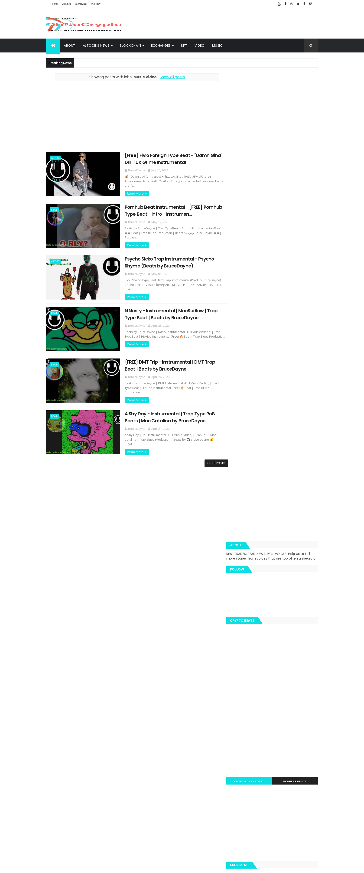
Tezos (295, 711)
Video (200, 45)
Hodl (289, 719)
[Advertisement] (233, 23)
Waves (241, 744)
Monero (253, 711)
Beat (54, 209)
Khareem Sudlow (114, 867)
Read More (131, 193)
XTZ (300, 719)
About (66, 4)
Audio (55, 158)
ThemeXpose (165, 867)
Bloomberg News (248, 736)
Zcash (255, 744)
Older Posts (213, 461)
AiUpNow (148, 867)
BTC (276, 663)
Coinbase (243, 671)
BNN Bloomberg (278, 728)
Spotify (276, 679)
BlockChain (130, 45)
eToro (274, 695)
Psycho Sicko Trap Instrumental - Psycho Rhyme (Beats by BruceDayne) (165, 261)
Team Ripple (267, 687)
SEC (267, 711)
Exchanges (161, 45)
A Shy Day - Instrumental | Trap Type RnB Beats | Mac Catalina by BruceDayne (165, 415)
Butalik (300, 695)
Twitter (241, 719)
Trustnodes (255, 695)
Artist (55, 260)
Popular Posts (297, 387)
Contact (81, 4)
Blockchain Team (248, 703)
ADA (286, 695)
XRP (264, 663)
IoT (268, 736)
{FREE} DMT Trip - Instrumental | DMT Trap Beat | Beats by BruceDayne (165, 364)
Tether (280, 711)
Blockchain (302, 671)
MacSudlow (244, 679)
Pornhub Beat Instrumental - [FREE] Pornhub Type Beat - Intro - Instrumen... (169, 210)
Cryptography (246, 663)
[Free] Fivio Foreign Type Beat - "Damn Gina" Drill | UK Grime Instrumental (169, 158)
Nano (279, 736)
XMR (309, 703)
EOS (269, 703)
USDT (310, 736)
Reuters (294, 736)
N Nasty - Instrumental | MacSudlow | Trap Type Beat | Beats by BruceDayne (166, 312)
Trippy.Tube (244, 687)
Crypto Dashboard (254, 387)
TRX (238, 695)
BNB (290, 679)
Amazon (255, 728)
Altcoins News (96, 45)
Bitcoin (298, 687)
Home (55, 4)
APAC (240, 728)
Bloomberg (272, 719)
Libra (297, 703)
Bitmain (300, 728)
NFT (184, 45)
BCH (239, 711)
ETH (258, 671)
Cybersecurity (294, 663)
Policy (96, 4)
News (261, 679)
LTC (285, 687)
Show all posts (170, 77)
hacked (282, 703)
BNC (255, 719)
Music (217, 45)
